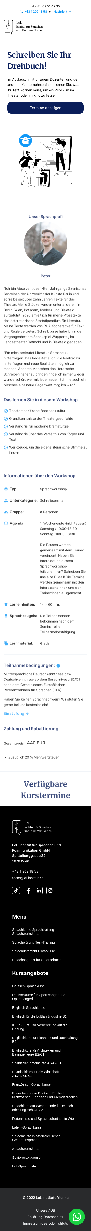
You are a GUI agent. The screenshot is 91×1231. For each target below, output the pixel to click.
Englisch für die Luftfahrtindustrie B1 (39, 1016)
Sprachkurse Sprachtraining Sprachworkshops (33, 932)
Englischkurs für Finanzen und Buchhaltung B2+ (45, 1040)
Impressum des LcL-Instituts (45, 1223)
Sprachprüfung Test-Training (33, 942)
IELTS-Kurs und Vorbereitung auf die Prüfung (39, 1027)
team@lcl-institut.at (27, 878)
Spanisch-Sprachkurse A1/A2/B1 (36, 1063)
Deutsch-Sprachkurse (28, 986)
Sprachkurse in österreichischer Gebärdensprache (36, 1138)
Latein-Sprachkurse (26, 1127)
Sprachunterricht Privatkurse (33, 951)
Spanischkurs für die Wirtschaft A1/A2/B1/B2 (35, 1074)
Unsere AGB (45, 1210)
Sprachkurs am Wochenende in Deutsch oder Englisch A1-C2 (42, 1108)
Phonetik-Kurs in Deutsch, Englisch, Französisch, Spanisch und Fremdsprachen (45, 1095)
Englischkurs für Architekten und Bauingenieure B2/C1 (36, 1052)
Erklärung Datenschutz (45, 1217)
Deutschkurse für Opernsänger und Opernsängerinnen (38, 997)
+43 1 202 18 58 (25, 871)
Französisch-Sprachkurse (31, 1084)
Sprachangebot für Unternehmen (37, 960)
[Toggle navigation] (82, 27)
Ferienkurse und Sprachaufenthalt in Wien (43, 1119)
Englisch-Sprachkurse (28, 1008)
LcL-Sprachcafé (24, 1166)
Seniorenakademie (26, 1157)
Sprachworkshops (25, 1149)
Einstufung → (16, 722)
